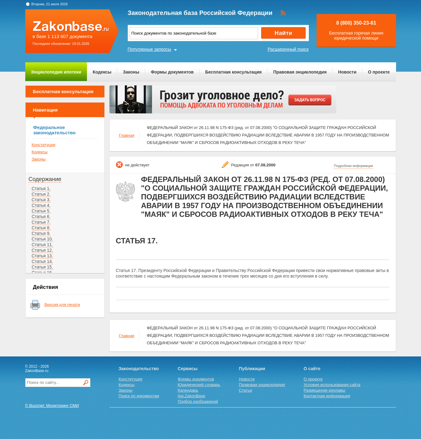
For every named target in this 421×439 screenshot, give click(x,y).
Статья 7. (41, 222)
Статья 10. (42, 238)
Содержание (45, 179)
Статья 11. (42, 244)
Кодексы (102, 71)
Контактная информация (327, 396)
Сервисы (187, 368)
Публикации (252, 368)
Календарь (188, 390)
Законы (131, 71)
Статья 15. (42, 267)
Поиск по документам (139, 396)
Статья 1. (41, 188)
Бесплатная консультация (233, 71)
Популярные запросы (149, 49)
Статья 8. (41, 227)
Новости (347, 71)
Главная (126, 135)
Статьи (245, 390)
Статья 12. (42, 250)
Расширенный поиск (288, 49)
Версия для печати (62, 304)
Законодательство (139, 368)
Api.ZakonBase (191, 396)
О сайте (312, 368)
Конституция (43, 144)
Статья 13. (42, 255)
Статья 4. (41, 205)
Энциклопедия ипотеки (56, 71)
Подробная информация (353, 166)
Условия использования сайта (332, 384)
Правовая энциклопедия (300, 71)
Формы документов (172, 71)
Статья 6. (41, 216)
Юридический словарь (199, 384)
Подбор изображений (198, 401)
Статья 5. (41, 210)
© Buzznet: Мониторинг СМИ (52, 405)
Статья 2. (41, 194)
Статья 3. (41, 199)
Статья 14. (42, 261)
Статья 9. (41, 233)
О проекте (379, 71)
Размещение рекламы (324, 390)
